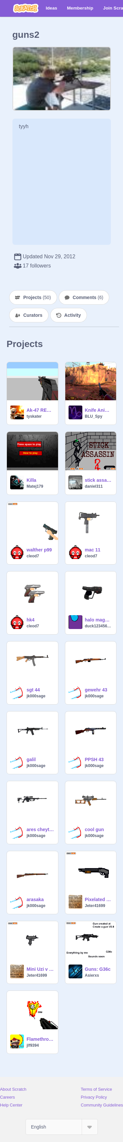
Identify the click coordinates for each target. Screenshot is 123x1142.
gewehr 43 (96, 689)
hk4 (30, 619)
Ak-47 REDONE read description (40, 410)
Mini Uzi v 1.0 (40, 969)
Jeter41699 (95, 905)
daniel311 (94, 486)
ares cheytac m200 (40, 829)
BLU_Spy (93, 416)
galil (31, 759)
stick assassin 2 (99, 480)
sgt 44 (33, 689)
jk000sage (36, 696)
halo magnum (99, 619)
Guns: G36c (98, 969)
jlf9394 (33, 1045)
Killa (31, 480)
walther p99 (39, 549)
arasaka (35, 899)
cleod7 (33, 556)
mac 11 (92, 549)
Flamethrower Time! (40, 1039)
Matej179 (35, 486)
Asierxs (92, 975)
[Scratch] (25, 8)
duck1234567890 (99, 626)
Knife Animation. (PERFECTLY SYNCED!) (99, 410)
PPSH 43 (94, 759)
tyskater (34, 416)
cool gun (94, 829)
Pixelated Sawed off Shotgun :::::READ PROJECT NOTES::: (99, 899)
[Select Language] (62, 1127)
